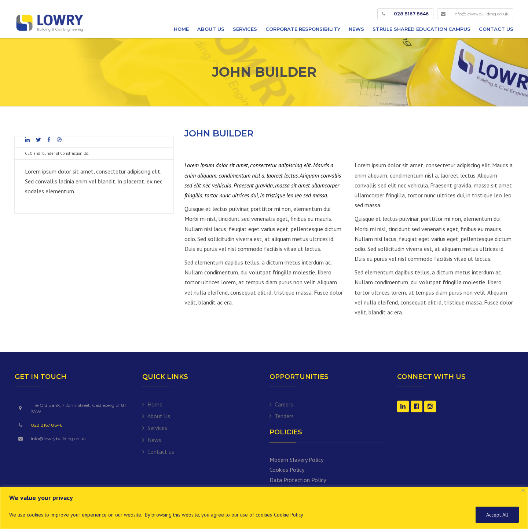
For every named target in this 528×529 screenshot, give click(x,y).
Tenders (284, 416)
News (356, 29)
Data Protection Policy (298, 480)
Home (181, 29)
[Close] (523, 490)
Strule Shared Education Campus (421, 29)
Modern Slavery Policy (296, 459)
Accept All (497, 514)
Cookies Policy (287, 469)
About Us (210, 29)
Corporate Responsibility (302, 29)
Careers (284, 404)
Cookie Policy (288, 514)
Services (245, 29)
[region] (264, 508)
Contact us (496, 29)
